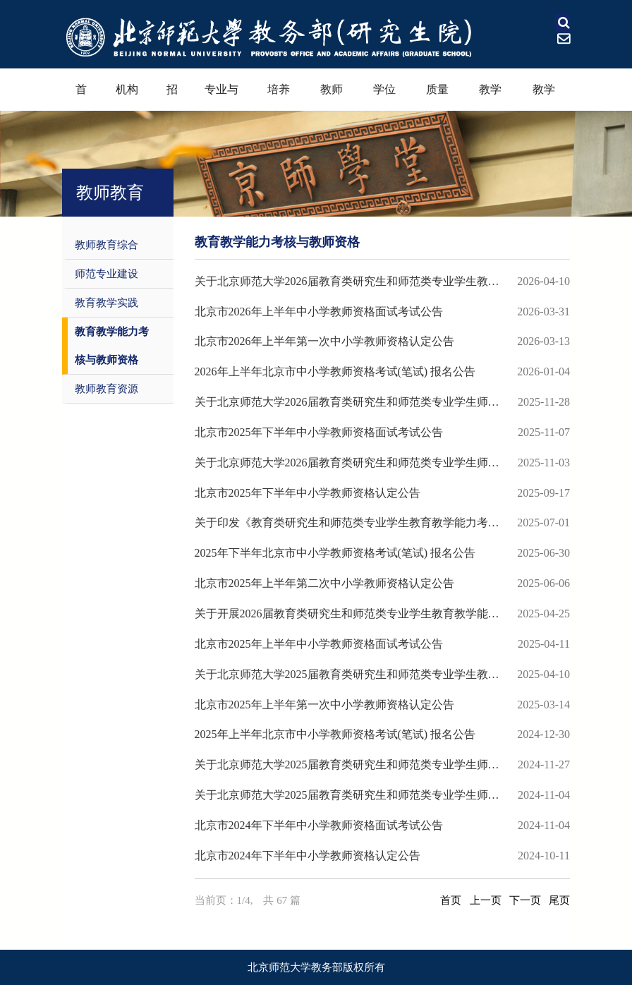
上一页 (486, 900)
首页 (81, 97)
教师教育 (331, 97)
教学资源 (544, 97)
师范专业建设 (106, 273)
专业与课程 (221, 97)
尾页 (559, 900)
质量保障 (437, 97)
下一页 (525, 900)
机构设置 (127, 97)
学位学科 (384, 97)
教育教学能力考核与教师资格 (112, 345)
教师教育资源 (106, 388)
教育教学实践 (106, 302)
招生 (172, 97)
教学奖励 (490, 97)
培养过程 (278, 97)
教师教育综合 (106, 244)
